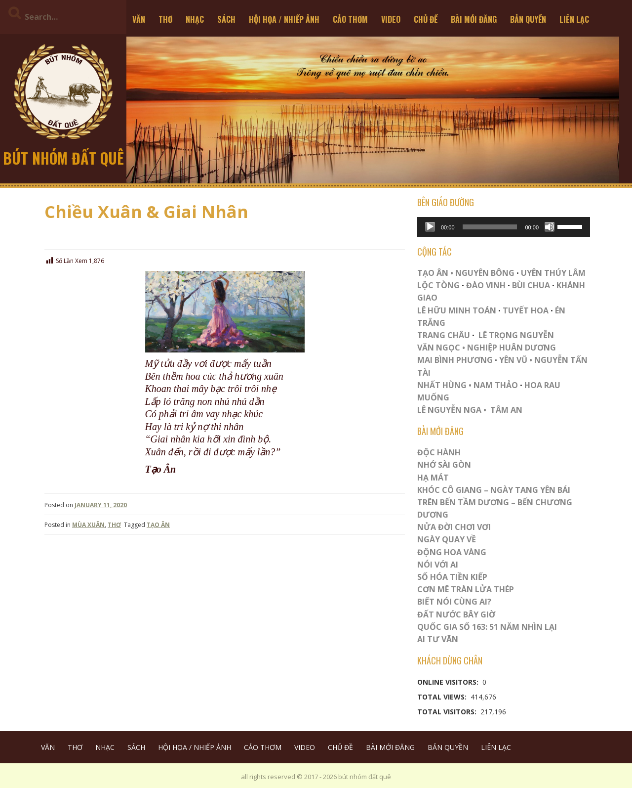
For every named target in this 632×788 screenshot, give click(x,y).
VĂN (138, 19)
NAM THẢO (496, 385)
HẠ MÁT (433, 477)
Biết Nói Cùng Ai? (454, 601)
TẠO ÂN (158, 525)
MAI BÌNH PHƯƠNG (455, 359)
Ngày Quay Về (446, 539)
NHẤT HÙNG (442, 385)
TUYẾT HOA (526, 310)
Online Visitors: (448, 682)
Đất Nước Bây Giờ (456, 614)
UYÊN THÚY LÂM (552, 272)
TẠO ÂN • (435, 272)
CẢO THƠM (350, 19)
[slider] (490, 226)
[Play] (430, 227)
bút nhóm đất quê (63, 158)
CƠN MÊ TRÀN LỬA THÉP (465, 589)
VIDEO (390, 19)
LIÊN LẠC (574, 19)
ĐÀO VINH (486, 285)
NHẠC (195, 19)
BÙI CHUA (531, 285)
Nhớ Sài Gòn (444, 464)
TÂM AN (506, 409)
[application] (503, 227)
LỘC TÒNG (438, 285)
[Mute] (549, 227)
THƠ (165, 19)
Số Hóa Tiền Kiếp (452, 576)
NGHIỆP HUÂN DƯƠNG (511, 347)
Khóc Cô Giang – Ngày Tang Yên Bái (493, 489)
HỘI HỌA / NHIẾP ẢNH (284, 19)
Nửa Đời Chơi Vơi (454, 527)
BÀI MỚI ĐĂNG (474, 19)
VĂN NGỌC (439, 347)
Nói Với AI (437, 564)
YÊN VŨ (513, 359)
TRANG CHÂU (443, 335)
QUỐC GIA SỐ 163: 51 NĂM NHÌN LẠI (487, 626)
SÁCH (226, 19)
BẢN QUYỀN (528, 19)
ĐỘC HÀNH (439, 452)
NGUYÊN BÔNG (484, 272)
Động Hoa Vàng (451, 552)
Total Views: (443, 696)
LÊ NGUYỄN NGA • (451, 409)
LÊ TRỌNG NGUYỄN (516, 335)
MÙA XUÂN (88, 525)
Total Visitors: (447, 711)
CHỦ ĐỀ (425, 19)
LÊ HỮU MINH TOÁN (456, 310)
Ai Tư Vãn (437, 639)
